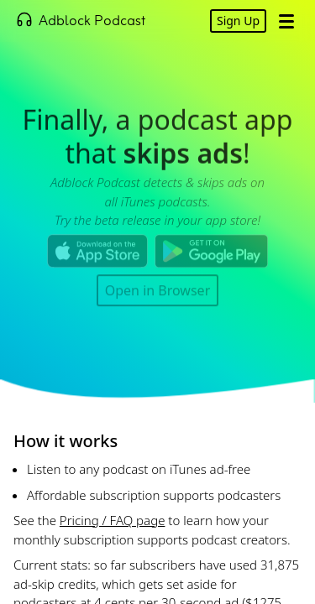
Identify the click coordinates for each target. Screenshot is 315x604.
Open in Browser (158, 289)
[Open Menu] (286, 21)
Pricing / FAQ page (112, 520)
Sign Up (238, 21)
